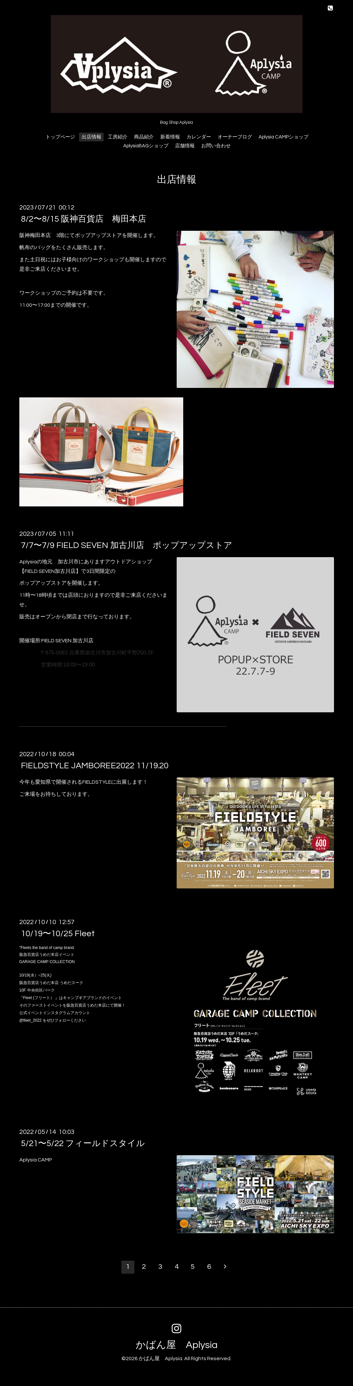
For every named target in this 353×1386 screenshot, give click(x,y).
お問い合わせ (216, 145)
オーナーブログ (235, 137)
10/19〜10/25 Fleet (58, 933)
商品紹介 (144, 137)
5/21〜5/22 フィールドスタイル (83, 1143)
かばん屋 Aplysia (177, 1345)
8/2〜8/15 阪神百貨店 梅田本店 (83, 219)
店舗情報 (185, 145)
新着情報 (170, 137)
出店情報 (91, 137)
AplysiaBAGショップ (145, 145)
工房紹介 (117, 137)
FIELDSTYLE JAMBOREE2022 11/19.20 (94, 765)
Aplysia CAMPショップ (283, 137)
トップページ (60, 137)
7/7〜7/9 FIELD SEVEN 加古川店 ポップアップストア (126, 545)
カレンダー (198, 137)
